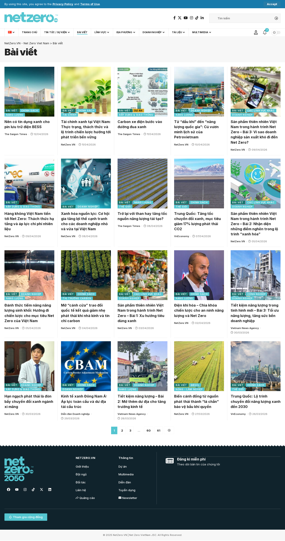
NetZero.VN (68, 144)
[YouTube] (186, 18)
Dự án (138, 110)
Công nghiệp (256, 294)
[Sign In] (256, 32)
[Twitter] (180, 18)
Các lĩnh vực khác (261, 110)
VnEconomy (181, 236)
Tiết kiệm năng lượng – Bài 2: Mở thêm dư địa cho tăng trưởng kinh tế (142, 401)
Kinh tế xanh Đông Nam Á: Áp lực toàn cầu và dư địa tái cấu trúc (84, 401)
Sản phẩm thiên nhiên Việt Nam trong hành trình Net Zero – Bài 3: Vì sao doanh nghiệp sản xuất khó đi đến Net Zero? (254, 132)
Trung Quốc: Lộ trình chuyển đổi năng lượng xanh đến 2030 (256, 401)
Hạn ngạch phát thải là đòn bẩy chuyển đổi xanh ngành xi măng (28, 401)
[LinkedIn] (202, 18)
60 (149, 430)
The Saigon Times (15, 134)
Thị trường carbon (77, 298)
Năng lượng (14, 114)
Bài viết (11, 110)
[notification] (265, 32)
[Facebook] (174, 18)
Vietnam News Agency (245, 328)
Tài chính (69, 114)
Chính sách (29, 110)
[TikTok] (197, 18)
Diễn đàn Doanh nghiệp (75, 414)
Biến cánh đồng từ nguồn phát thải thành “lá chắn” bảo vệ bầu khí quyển (196, 401)
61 (158, 430)
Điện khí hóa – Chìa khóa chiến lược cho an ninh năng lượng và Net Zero (199, 310)
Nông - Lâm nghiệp (189, 389)
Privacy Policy (63, 4)
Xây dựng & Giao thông (136, 114)
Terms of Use (90, 4)
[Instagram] (191, 18)
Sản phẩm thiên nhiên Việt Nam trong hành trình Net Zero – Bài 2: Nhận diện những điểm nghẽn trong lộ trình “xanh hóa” (254, 223)
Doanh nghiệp (201, 110)
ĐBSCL (195, 385)
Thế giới (125, 206)
